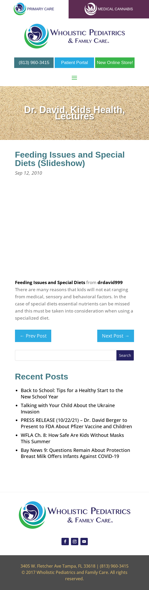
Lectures (74, 116)
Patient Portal (74, 62)
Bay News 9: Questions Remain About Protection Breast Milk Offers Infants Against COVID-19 (75, 453)
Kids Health (96, 109)
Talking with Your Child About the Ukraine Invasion (68, 408)
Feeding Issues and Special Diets (50, 282)
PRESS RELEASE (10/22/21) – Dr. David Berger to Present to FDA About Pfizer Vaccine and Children (76, 423)
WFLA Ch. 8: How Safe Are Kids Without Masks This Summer (72, 438)
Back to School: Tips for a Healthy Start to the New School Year (72, 393)
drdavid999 (110, 282)
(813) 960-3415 (34, 62)
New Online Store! (115, 62)
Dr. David (44, 109)
